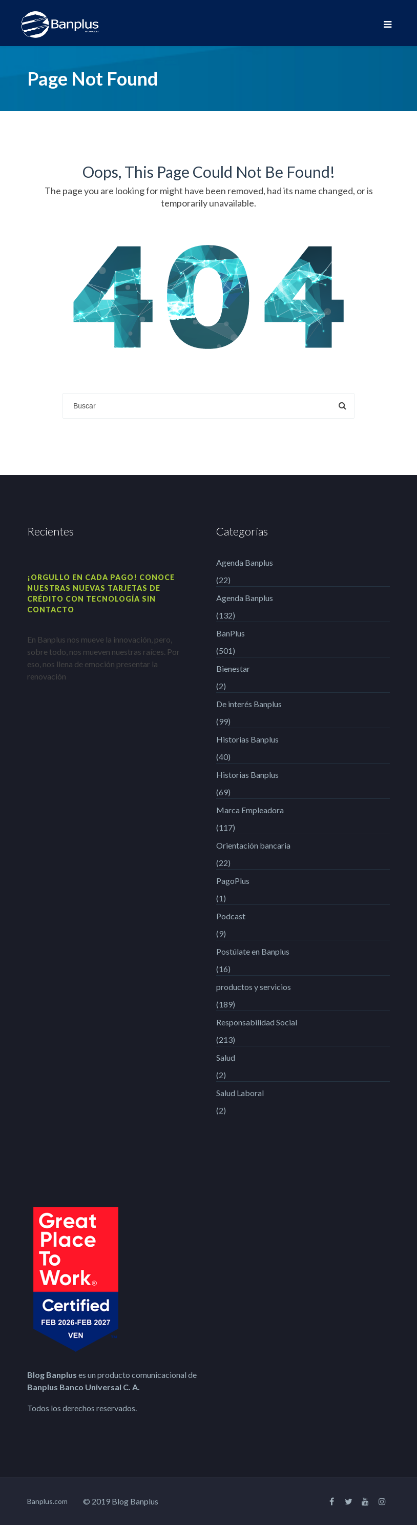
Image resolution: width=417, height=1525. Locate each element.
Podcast (230, 916)
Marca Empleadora (250, 810)
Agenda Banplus (244, 562)
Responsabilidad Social (256, 1022)
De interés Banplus (249, 704)
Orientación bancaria (253, 845)
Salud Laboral (240, 1093)
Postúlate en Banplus (252, 951)
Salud (225, 1057)
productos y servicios (253, 987)
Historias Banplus (247, 739)
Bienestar (233, 668)
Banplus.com (47, 1501)
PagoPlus (232, 880)
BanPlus (230, 633)
